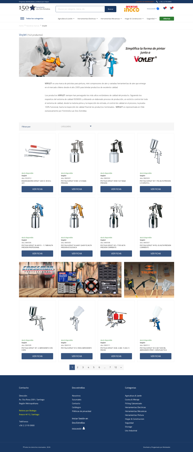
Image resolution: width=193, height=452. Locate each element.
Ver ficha (37, 189)
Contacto (76, 403)
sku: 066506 (105, 242)
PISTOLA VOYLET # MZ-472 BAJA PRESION (73, 182)
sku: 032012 (26, 178)
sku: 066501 (66, 178)
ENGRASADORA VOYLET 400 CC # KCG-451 (37, 182)
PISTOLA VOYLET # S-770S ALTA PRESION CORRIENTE (113, 246)
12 (115, 367)
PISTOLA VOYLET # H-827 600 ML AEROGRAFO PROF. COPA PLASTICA (153, 349)
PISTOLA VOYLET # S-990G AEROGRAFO (76, 348)
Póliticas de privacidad (81, 411)
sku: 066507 (145, 242)
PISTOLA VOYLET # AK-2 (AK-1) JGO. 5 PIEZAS (115, 349)
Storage (128, 427)
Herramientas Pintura (134, 415)
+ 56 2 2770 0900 (164, 1)
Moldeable (166, 447)
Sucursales (76, 399)
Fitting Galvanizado (133, 403)
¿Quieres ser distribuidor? (145, 1)
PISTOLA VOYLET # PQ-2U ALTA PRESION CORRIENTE (155, 246)
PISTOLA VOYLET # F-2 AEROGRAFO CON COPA (37, 349)
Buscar (110, 9)
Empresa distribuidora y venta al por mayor (34, 1)
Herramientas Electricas (135, 407)
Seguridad (129, 423)
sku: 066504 (26, 242)
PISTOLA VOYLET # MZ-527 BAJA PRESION (113, 182)
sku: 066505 (66, 242)
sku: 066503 (145, 178)
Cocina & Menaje (132, 399)
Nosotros (76, 396)
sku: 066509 (26, 345)
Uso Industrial (131, 430)
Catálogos (76, 407)
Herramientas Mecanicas (136, 411)
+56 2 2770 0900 (27, 425)
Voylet (24, 175)
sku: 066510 (66, 345)
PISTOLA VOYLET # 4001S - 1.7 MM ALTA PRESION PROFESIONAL (37, 246)
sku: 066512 (145, 345)
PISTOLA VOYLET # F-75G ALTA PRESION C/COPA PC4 (155, 182)
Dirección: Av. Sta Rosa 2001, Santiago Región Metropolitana (31, 399)
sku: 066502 (105, 178)
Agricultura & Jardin (133, 396)
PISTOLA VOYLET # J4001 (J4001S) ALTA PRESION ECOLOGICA (76, 246)
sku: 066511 (105, 345)
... (104, 367)
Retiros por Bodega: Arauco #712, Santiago (29, 412)
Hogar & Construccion (134, 419)
